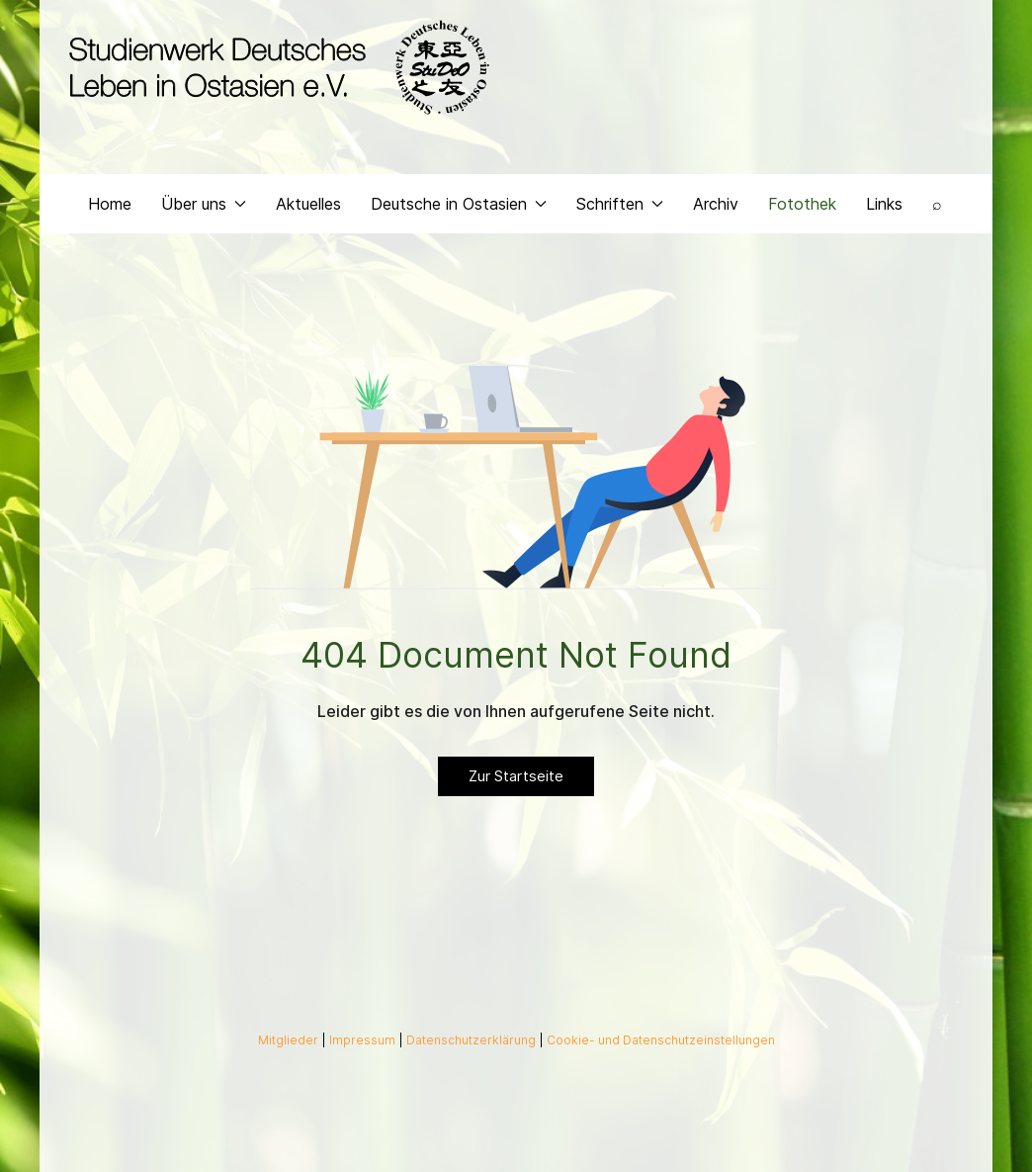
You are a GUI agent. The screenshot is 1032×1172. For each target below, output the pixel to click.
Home (109, 204)
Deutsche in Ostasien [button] (459, 204)
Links (884, 204)
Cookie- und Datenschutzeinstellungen (661, 1040)
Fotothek (802, 204)
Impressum (363, 1040)
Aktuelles (308, 204)
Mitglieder (289, 1040)
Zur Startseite (516, 775)
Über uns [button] (203, 204)
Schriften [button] (619, 204)
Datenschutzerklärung (472, 1040)
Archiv (715, 204)
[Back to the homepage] (274, 67)
